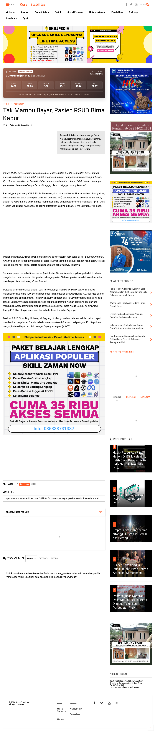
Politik (58, 12)
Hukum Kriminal (97, 12)
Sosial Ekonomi (75, 12)
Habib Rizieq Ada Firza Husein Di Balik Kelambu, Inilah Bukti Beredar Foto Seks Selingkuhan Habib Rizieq (129, 460)
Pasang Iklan (74, 714)
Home (10, 12)
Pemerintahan (42, 12)
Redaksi (72, 704)
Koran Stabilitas (33, 4)
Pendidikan (117, 12)
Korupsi (24, 12)
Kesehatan (11, 18)
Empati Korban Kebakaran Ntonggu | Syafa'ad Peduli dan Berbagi (130, 534)
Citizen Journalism (61, 710)
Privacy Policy (75, 709)
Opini (25, 18)
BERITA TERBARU (122, 352)
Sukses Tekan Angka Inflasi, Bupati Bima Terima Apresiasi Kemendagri (130, 569)
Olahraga (133, 12)
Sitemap (60, 719)
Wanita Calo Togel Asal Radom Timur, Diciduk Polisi (128, 499)
